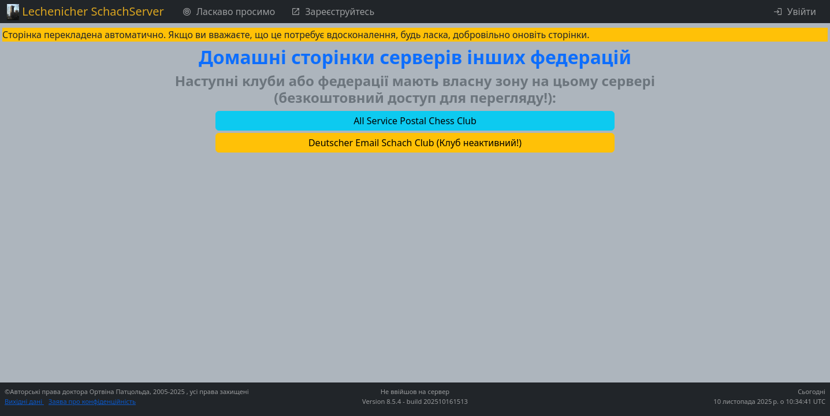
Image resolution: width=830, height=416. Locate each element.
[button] (415, 121)
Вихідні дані (24, 401)
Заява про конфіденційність (92, 401)
